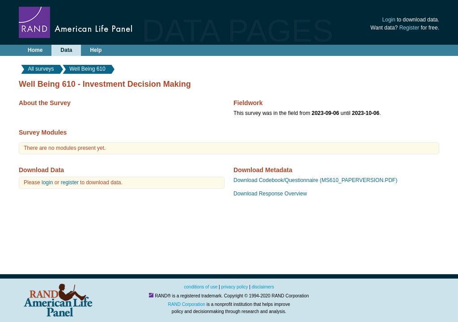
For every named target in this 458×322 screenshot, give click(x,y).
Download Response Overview (270, 194)
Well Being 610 (87, 69)
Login (388, 20)
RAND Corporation (186, 304)
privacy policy (234, 286)
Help (96, 50)
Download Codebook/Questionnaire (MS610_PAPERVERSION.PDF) (315, 180)
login (47, 182)
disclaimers (263, 286)
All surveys (41, 69)
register (70, 182)
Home (35, 50)
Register (409, 28)
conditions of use (200, 286)
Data (66, 50)
